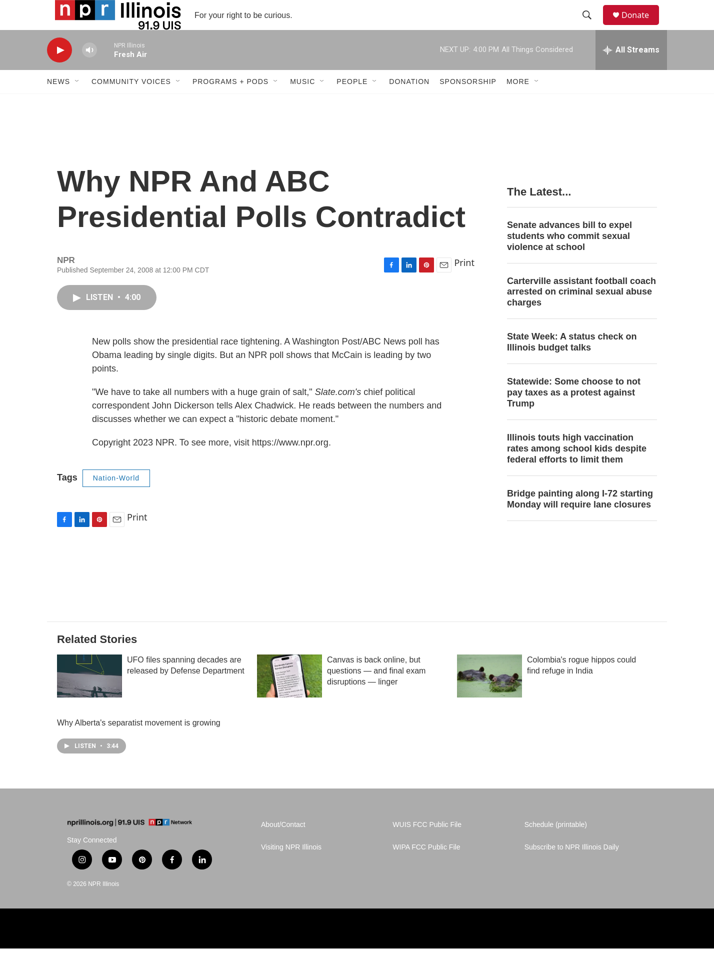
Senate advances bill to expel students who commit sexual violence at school (569, 258)
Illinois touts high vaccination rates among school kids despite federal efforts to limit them (576, 471)
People (352, 104)
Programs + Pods (230, 104)
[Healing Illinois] (576, 951)
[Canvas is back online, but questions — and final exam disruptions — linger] (289, 698)
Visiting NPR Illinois (291, 870)
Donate (641, 26)
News (58, 104)
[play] (60, 72)
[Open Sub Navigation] (78, 104)
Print (464, 285)
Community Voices (131, 104)
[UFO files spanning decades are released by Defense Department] (89, 698)
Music (302, 104)
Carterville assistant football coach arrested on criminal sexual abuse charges (581, 314)
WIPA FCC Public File (426, 870)
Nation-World (116, 500)
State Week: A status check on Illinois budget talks (571, 364)
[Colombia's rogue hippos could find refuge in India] (489, 698)
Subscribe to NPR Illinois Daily (571, 870)
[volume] (89, 73)
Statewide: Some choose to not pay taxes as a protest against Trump (573, 415)
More (518, 104)
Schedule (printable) (555, 847)
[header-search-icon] (591, 26)
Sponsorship (468, 104)
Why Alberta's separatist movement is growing (141, 745)
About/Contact (283, 847)
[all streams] (631, 72)
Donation (409, 104)
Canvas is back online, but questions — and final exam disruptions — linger (376, 693)
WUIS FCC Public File (427, 847)
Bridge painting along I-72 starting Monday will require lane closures (580, 521)
